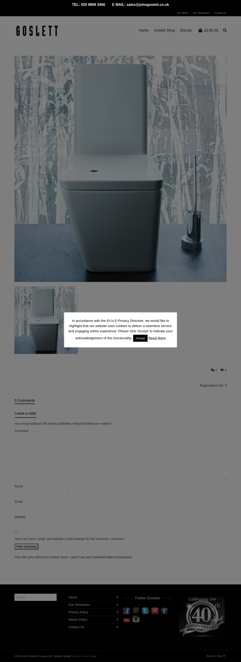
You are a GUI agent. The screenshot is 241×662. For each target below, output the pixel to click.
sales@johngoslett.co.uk (148, 5)
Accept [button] (140, 338)
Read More (157, 338)
